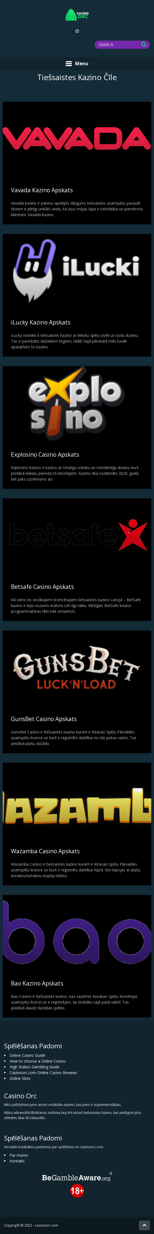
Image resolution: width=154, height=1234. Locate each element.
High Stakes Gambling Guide (34, 1066)
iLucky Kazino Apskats (40, 322)
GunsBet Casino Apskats (44, 719)
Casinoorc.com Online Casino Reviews (43, 1072)
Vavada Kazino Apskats (42, 190)
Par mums (19, 1155)
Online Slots (20, 1078)
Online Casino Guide (27, 1055)
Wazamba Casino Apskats (45, 851)
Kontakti (17, 1161)
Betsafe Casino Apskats (42, 587)
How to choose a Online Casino (38, 1061)
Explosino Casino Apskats (45, 454)
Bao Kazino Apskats (37, 983)
